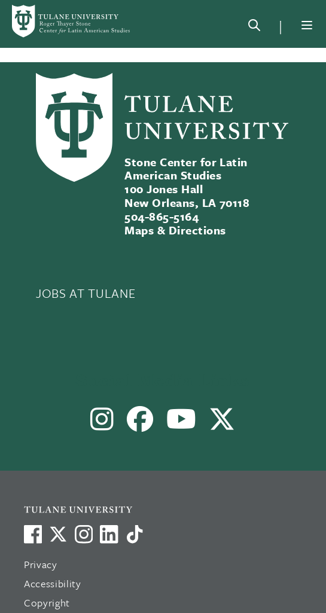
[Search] (254, 27)
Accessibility (52, 583)
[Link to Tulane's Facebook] (84, 534)
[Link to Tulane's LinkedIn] (109, 534)
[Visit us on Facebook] (33, 534)
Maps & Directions (175, 230)
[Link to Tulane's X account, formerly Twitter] (58, 534)
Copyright (47, 602)
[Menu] (307, 25)
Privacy (40, 564)
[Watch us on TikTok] (135, 534)
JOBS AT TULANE (85, 293)
